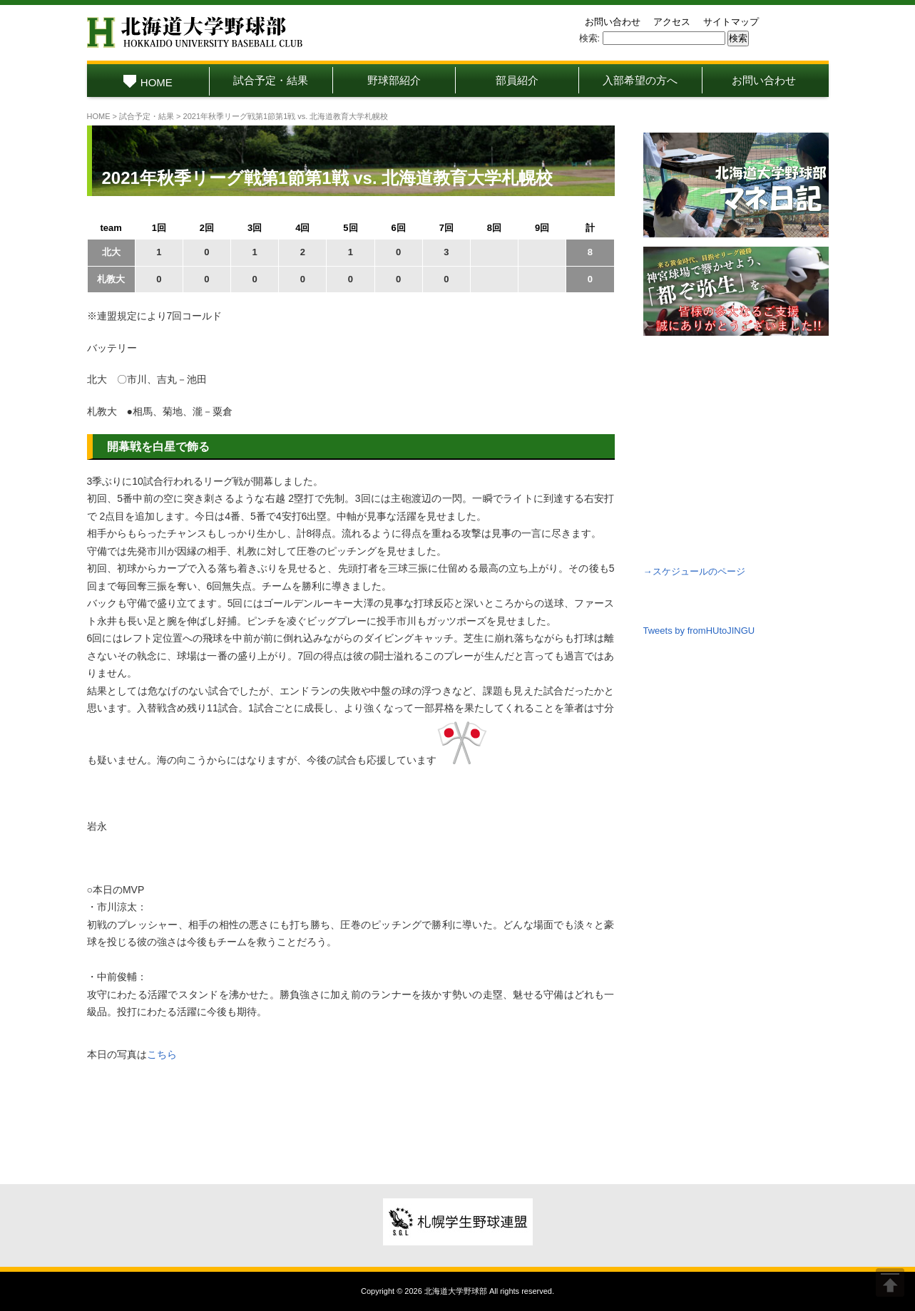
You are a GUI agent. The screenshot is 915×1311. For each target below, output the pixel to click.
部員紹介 (517, 80)
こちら (162, 1054)
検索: (589, 38)
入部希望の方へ (640, 80)
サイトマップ (731, 21)
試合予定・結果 (270, 80)
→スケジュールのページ (694, 571)
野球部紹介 (394, 80)
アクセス (671, 21)
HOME (148, 82)
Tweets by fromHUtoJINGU (699, 630)
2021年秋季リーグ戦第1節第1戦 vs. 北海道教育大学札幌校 (327, 177)
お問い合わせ (612, 21)
